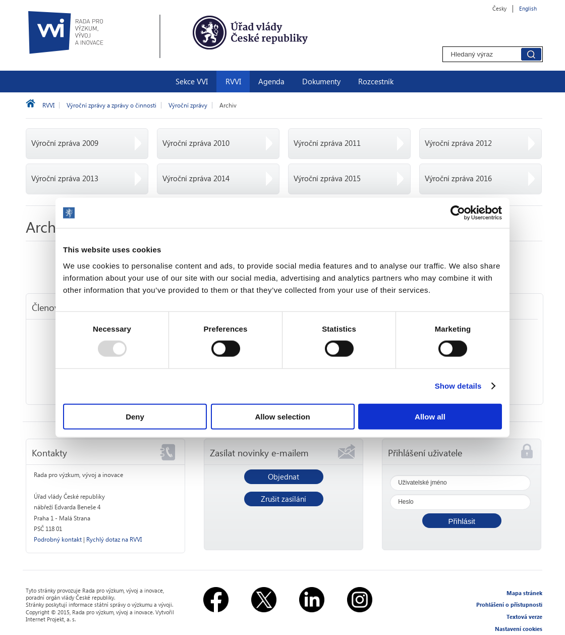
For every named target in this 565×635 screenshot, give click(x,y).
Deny (135, 416)
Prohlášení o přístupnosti (509, 604)
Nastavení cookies (518, 628)
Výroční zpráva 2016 (458, 178)
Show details (458, 386)
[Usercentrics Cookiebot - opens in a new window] (458, 213)
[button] (462, 520)
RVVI (233, 81)
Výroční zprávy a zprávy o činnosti (111, 105)
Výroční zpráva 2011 (327, 143)
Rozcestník (375, 81)
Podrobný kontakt (58, 539)
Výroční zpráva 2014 (196, 178)
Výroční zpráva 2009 (64, 143)
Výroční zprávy (187, 105)
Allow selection (282, 416)
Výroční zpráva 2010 (196, 143)
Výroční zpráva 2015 (327, 178)
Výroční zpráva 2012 (458, 143)
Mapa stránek (524, 593)
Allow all (430, 416)
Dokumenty (321, 81)
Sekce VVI (192, 81)
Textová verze (524, 616)
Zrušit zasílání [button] (283, 499)
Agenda (271, 81)
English (528, 8)
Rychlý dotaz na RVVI (114, 539)
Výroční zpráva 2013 (64, 178)
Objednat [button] (283, 476)
